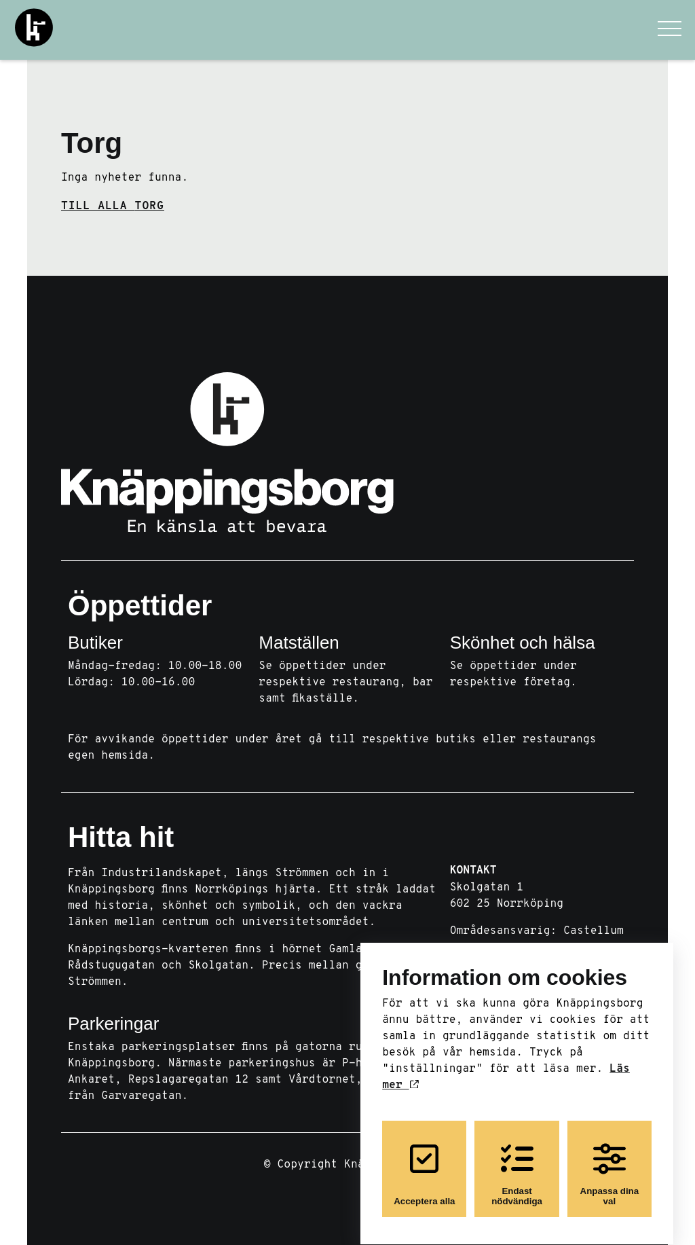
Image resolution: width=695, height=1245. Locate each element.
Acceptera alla (424, 1162)
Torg (91, 143)
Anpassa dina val (609, 1162)
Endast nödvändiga (516, 1162)
